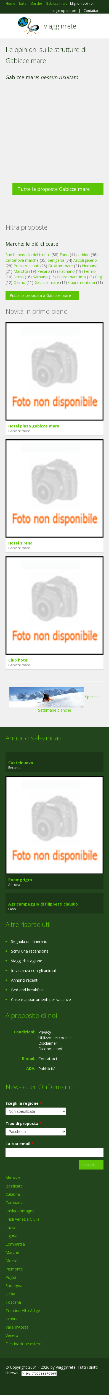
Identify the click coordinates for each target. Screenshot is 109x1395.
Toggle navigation (10, 27)
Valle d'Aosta (17, 1327)
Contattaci (92, 11)
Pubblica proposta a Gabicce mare (40, 295)
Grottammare (60, 265)
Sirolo (19, 276)
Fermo (90, 271)
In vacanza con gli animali (34, 970)
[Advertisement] (51, 137)
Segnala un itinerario (29, 941)
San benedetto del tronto (28, 254)
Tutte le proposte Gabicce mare (54, 189)
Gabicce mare (46, 282)
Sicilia (10, 1294)
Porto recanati (26, 265)
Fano (64, 254)
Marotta (21, 271)
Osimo (19, 282)
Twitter (32, 1384)
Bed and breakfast (27, 989)
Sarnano (40, 276)
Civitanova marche (22, 260)
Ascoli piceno (85, 260)
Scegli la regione (24, 1103)
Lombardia (15, 1244)
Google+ (19, 1384)
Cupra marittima (71, 276)
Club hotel (18, 660)
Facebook (7, 1384)
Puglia (11, 1277)
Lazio (10, 1227)
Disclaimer (47, 1043)
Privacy (44, 1032)
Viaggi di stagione (26, 960)
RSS (45, 1384)
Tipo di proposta (24, 1123)
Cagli (99, 276)
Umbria (12, 1318)
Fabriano (67, 271)
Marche (12, 1252)
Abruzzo (13, 1177)
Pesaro (43, 271)
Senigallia (56, 260)
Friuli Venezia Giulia (22, 1219)
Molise (11, 1260)
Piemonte (14, 1269)
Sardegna (14, 1285)
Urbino (84, 254)
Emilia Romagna (20, 1211)
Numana (89, 265)
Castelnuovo (20, 762)
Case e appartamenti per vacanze (41, 999)
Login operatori (64, 11)
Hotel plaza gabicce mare (33, 426)
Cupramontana (81, 282)
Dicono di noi (50, 1048)
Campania (14, 1202)
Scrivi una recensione (30, 951)
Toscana (13, 1302)
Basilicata (14, 1186)
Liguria (11, 1235)
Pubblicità (46, 1068)
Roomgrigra (20, 879)
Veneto (12, 1335)
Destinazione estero (24, 1343)
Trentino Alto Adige (23, 1310)
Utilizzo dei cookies (55, 1037)
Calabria (13, 1194)
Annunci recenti (24, 980)
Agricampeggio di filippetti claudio (43, 904)
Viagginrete (60, 25)
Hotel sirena (20, 543)
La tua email (20, 1143)
